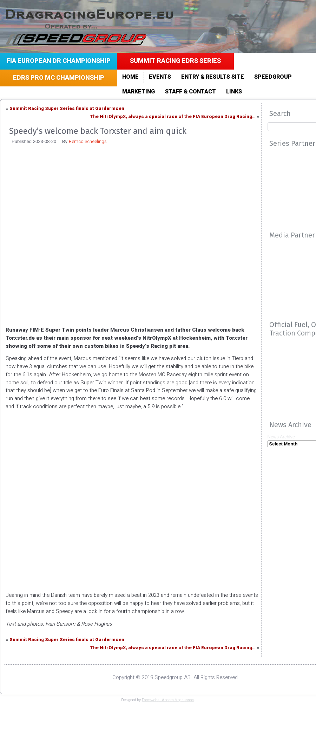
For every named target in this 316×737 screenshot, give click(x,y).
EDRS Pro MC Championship (58, 78)
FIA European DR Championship (59, 61)
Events (160, 77)
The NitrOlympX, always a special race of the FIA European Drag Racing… (173, 116)
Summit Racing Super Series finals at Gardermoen (66, 108)
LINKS (234, 91)
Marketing (138, 91)
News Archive (281, 436)
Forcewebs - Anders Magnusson (168, 700)
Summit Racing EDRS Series (175, 61)
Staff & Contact (190, 91)
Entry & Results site (212, 77)
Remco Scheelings (88, 141)
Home (130, 77)
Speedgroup (273, 77)
